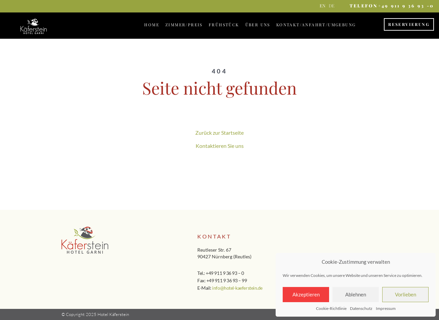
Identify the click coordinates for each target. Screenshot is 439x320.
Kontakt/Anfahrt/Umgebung (316, 24)
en (322, 5)
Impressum (386, 308)
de (331, 5)
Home (151, 24)
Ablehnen (355, 294)
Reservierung (409, 24)
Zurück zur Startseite (219, 132)
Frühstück (224, 24)
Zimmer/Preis (184, 24)
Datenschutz (361, 308)
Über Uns (257, 24)
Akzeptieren (306, 294)
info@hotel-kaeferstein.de (237, 288)
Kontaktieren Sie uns (220, 145)
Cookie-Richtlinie (331, 308)
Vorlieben (405, 294)
